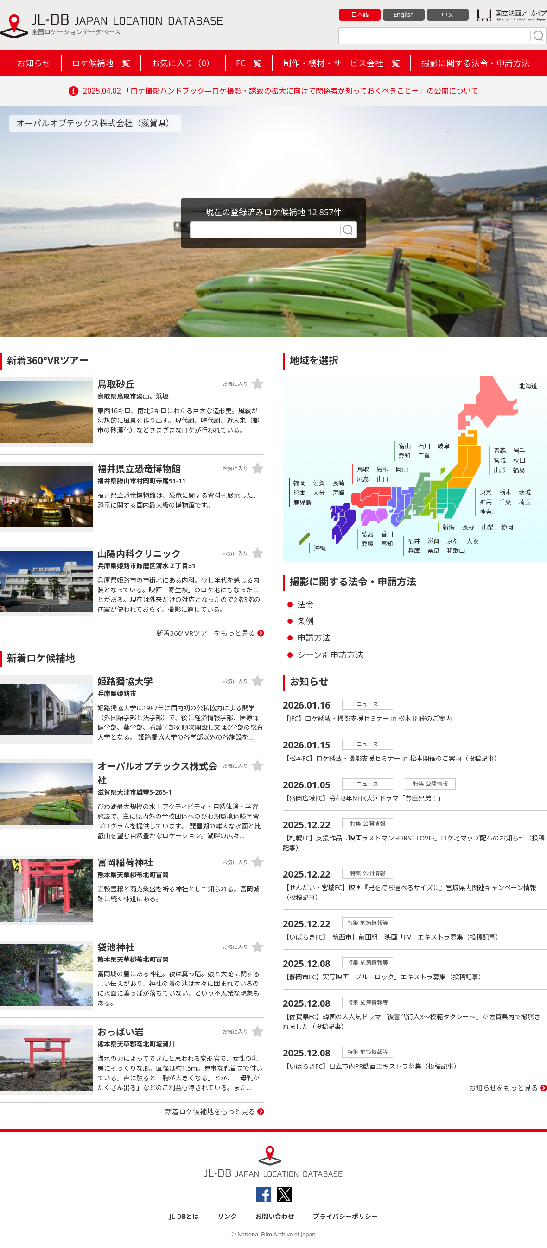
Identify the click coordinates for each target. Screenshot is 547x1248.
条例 (305, 621)
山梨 (488, 527)
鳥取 (363, 469)
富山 (405, 446)
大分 (319, 493)
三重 (424, 456)
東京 (486, 492)
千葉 (505, 502)
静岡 (507, 527)
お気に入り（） (183, 63)
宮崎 (338, 493)
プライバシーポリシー (345, 1216)
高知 (387, 543)
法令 (305, 604)
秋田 (519, 460)
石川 (424, 446)
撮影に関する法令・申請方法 (475, 63)
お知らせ (34, 63)
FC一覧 (249, 63)
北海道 (528, 386)
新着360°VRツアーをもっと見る (206, 633)
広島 (363, 479)
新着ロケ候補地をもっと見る (210, 1111)
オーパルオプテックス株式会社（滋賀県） (95, 123)
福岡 (299, 483)
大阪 (472, 541)
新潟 (449, 527)
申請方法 (314, 637)
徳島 (368, 534)
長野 (468, 527)
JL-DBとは (184, 1216)
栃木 (505, 492)
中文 (448, 14)
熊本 (299, 493)
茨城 (525, 492)
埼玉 (525, 502)
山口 (382, 479)
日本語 (360, 14)
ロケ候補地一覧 (101, 63)
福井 (414, 541)
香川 (387, 534)
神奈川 (489, 512)
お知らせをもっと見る (503, 1087)
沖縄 (320, 548)
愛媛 (368, 543)
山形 (500, 470)
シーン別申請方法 (330, 654)
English (404, 14)
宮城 (500, 460)
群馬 (486, 502)
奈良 (433, 550)
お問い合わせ (274, 1216)
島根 (382, 469)
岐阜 (444, 446)
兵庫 (414, 550)
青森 (500, 450)
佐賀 (319, 483)
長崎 (338, 483)
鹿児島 (302, 502)
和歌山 (456, 550)
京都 (453, 541)
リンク (227, 1216)
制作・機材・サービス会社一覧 (341, 63)
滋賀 (433, 541)
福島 (519, 470)
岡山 (402, 469)
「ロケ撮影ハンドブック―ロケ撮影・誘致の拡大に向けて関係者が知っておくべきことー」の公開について (300, 91)
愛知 (405, 456)
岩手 (519, 450)
